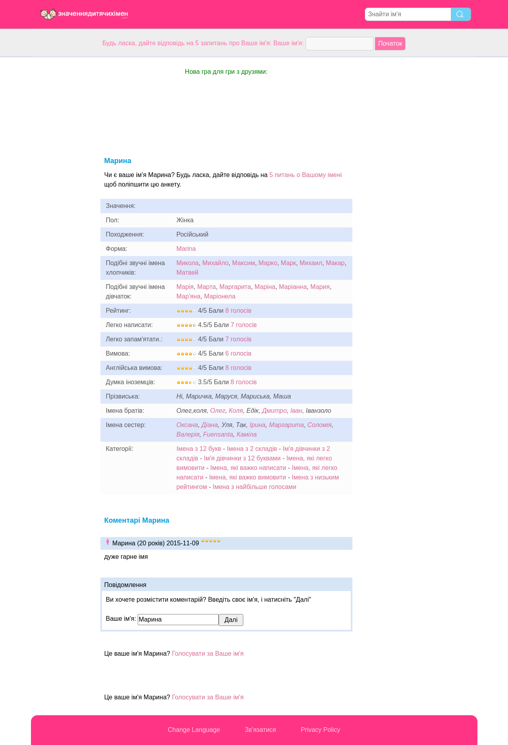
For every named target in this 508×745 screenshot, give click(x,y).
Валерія (188, 434)
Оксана (187, 425)
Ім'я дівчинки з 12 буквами (242, 458)
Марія (185, 286)
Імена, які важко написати (248, 467)
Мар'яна (189, 296)
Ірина (258, 425)
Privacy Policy (321, 729)
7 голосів (244, 324)
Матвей (188, 272)
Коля (236, 410)
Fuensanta (218, 434)
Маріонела (219, 296)
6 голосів (238, 353)
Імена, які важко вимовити (247, 477)
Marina (186, 248)
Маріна (264, 286)
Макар (335, 263)
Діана (210, 425)
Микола (188, 263)
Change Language (194, 729)
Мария (320, 286)
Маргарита (235, 286)
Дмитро (274, 410)
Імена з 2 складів (252, 448)
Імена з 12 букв (199, 448)
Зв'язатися (260, 729)
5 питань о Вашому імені (305, 174)
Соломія (320, 425)
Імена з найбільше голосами (254, 486)
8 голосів (238, 310)
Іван (296, 410)
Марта (206, 286)
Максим (243, 263)
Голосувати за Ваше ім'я (208, 653)
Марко (267, 263)
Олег (217, 410)
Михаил (311, 263)
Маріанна (293, 286)
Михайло (215, 263)
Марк (288, 263)
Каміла (247, 434)
